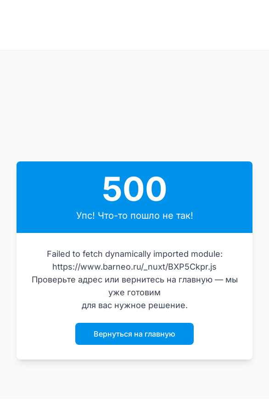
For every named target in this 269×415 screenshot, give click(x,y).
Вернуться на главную (134, 333)
